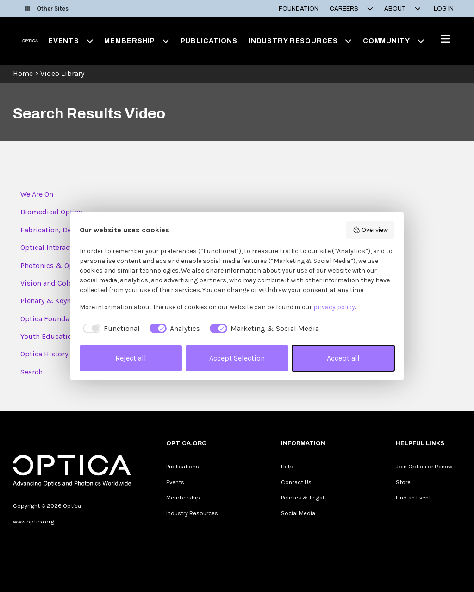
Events (175, 482)
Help (287, 466)
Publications (209, 40)
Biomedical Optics (51, 211)
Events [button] (71, 40)
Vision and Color (47, 283)
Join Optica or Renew (424, 466)
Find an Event (413, 497)
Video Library (62, 73)
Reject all (130, 358)
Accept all (343, 358)
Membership (183, 497)
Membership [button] (136, 40)
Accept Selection (237, 358)
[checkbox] (110, 328)
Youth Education (48, 336)
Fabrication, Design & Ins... (65, 229)
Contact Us (296, 482)
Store (403, 482)
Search (31, 372)
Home (23, 73)
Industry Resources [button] (300, 40)
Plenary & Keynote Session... (66, 300)
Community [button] (393, 40)
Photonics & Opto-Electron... (67, 265)
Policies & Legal (302, 497)
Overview (370, 230)
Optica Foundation (51, 318)
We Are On (36, 194)
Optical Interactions (53, 247)
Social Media (298, 513)
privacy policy (334, 307)
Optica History (44, 353)
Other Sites (47, 8)
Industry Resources (192, 513)
